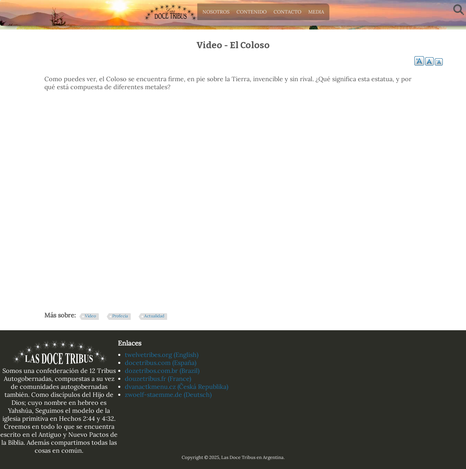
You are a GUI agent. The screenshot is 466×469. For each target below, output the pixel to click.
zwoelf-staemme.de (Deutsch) (168, 395)
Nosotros (214, 13)
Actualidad (154, 315)
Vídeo (90, 315)
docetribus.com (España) (160, 363)
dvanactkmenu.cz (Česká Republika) (176, 387)
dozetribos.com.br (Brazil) (162, 371)
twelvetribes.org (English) (161, 355)
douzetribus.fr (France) (158, 379)
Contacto (285, 13)
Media (314, 13)
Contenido (250, 13)
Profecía (120, 315)
